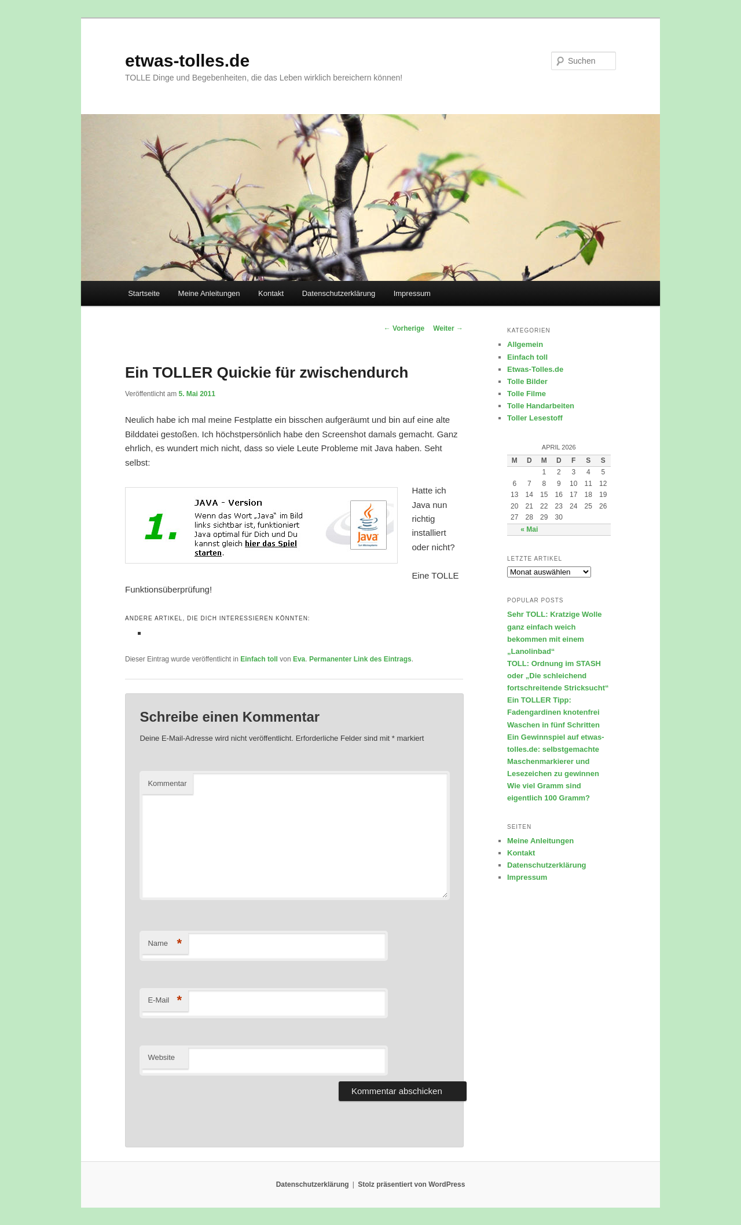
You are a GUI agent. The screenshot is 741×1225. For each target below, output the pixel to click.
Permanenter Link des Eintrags (360, 659)
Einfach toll (259, 659)
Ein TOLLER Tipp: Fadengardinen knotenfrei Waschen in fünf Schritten (553, 712)
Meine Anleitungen (209, 293)
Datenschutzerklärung (338, 293)
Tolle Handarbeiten (540, 405)
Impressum (412, 293)
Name (165, 943)
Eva (299, 659)
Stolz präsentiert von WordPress (411, 1184)
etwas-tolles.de (187, 60)
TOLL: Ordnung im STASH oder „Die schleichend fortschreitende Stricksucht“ (558, 675)
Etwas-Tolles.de (535, 369)
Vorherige (404, 328)
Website (161, 1057)
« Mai (529, 529)
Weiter (448, 328)
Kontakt (271, 293)
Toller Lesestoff (535, 418)
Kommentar (167, 783)
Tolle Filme (526, 393)
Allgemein (525, 344)
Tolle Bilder (527, 381)
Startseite (144, 293)
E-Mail (165, 1000)
